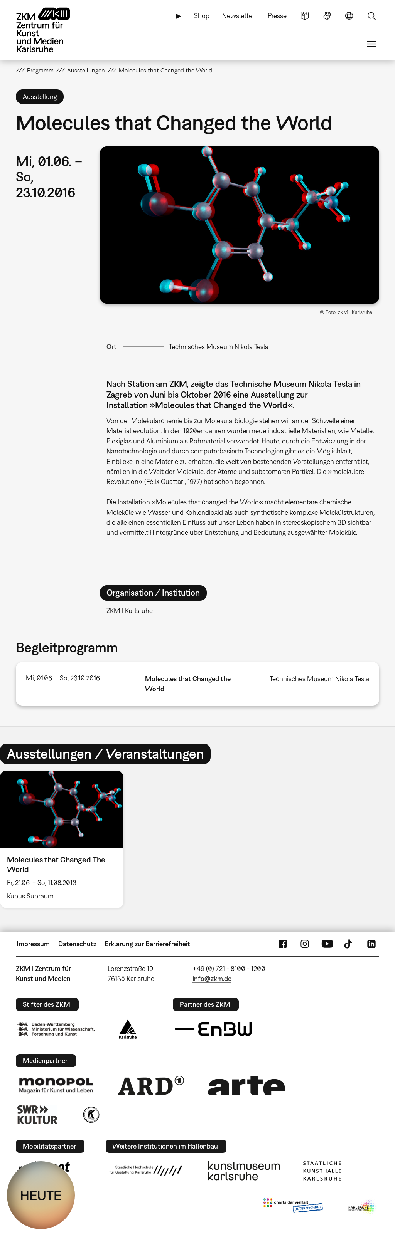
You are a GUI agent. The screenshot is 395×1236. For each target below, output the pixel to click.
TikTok (349, 944)
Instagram (304, 944)
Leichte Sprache (304, 16)
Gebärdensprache (327, 16)
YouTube (327, 944)
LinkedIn (371, 944)
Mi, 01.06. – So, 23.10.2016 (63, 678)
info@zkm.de (211, 978)
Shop (201, 16)
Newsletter (238, 16)
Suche (371, 16)
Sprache (349, 16)
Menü (371, 44)
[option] (65, 839)
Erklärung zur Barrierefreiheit (147, 944)
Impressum (33, 944)
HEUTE (41, 1195)
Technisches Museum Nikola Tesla (218, 347)
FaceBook (282, 944)
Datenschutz (77, 944)
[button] (239, 224)
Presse (277, 16)
